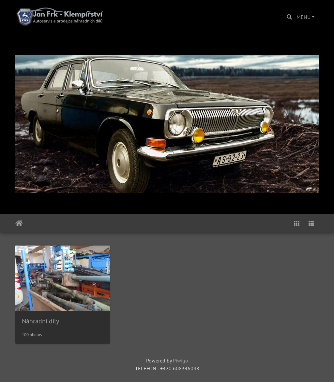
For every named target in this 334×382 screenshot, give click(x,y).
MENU (303, 17)
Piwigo (180, 360)
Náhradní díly (40, 321)
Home (19, 223)
